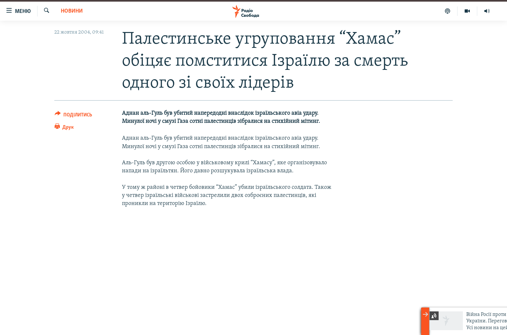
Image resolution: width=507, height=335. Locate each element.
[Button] (73, 116)
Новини (72, 11)
